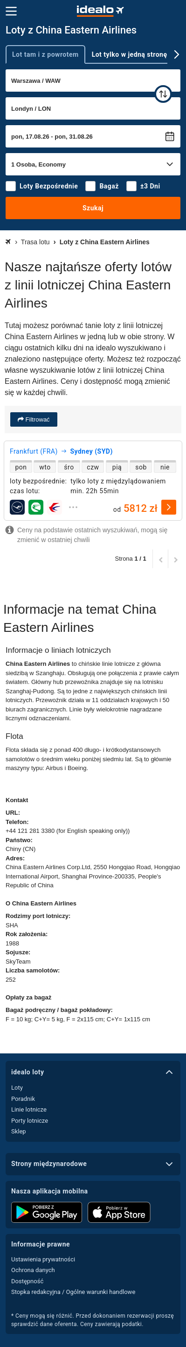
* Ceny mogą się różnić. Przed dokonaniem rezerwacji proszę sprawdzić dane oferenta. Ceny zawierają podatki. (92, 1320)
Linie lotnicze (29, 1109)
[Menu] (11, 11)
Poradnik (23, 1098)
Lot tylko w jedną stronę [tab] (129, 54)
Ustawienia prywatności (43, 1259)
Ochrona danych (33, 1270)
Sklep (18, 1131)
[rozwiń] (73, 507)
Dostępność (27, 1281)
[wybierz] (168, 507)
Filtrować (37, 419)
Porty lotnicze (29, 1120)
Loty (17, 1087)
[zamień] (163, 94)
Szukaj (93, 208)
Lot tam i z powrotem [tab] (45, 54)
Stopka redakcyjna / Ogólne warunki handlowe (73, 1291)
